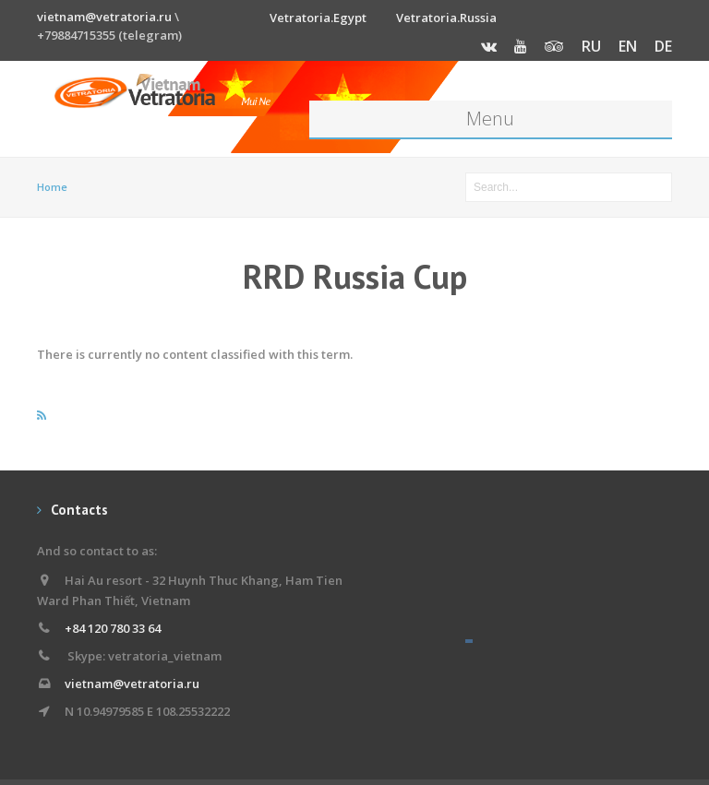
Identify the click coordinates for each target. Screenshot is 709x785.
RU (591, 46)
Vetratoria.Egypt (318, 17)
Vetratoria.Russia (446, 17)
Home (52, 187)
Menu (490, 118)
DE (663, 46)
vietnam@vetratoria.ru (104, 16)
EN (628, 46)
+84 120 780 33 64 (113, 628)
